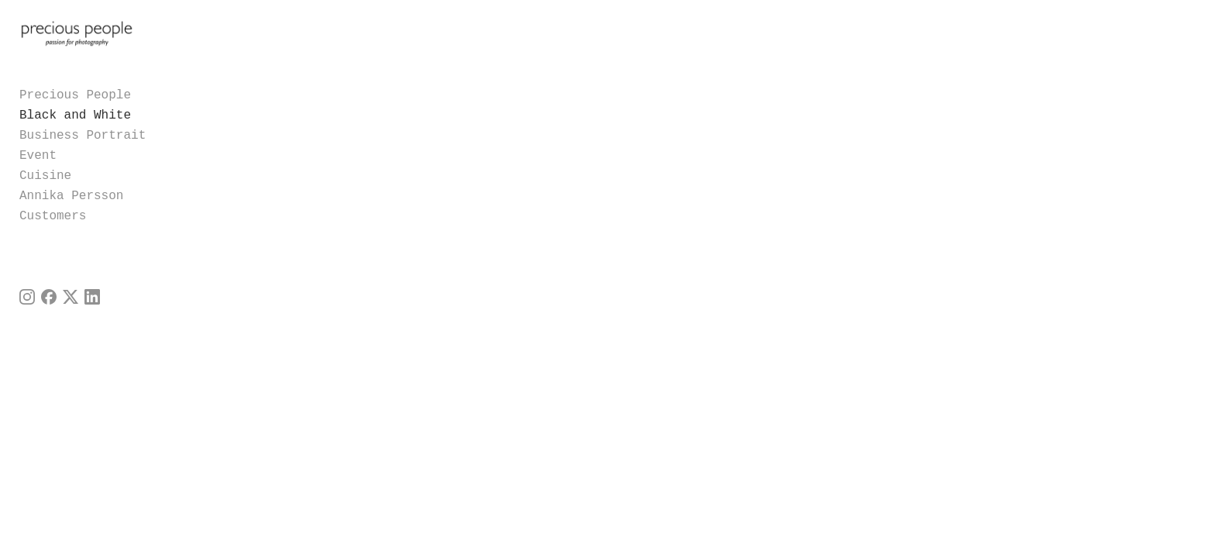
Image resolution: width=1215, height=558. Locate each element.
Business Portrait (82, 153)
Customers (52, 234)
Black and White (75, 133)
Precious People (75, 113)
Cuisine (45, 194)
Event (38, 174)
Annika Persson (71, 214)
